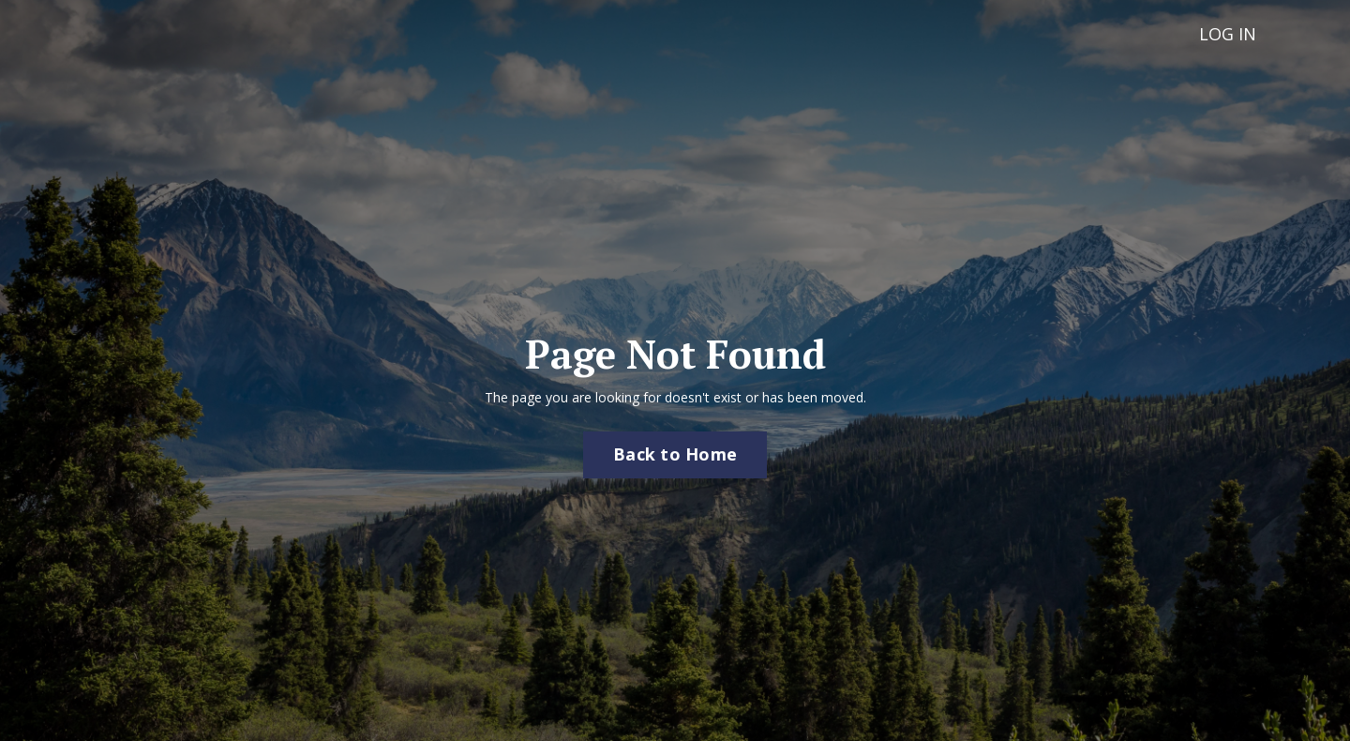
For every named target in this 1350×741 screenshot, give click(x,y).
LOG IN (1227, 34)
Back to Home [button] (675, 454)
